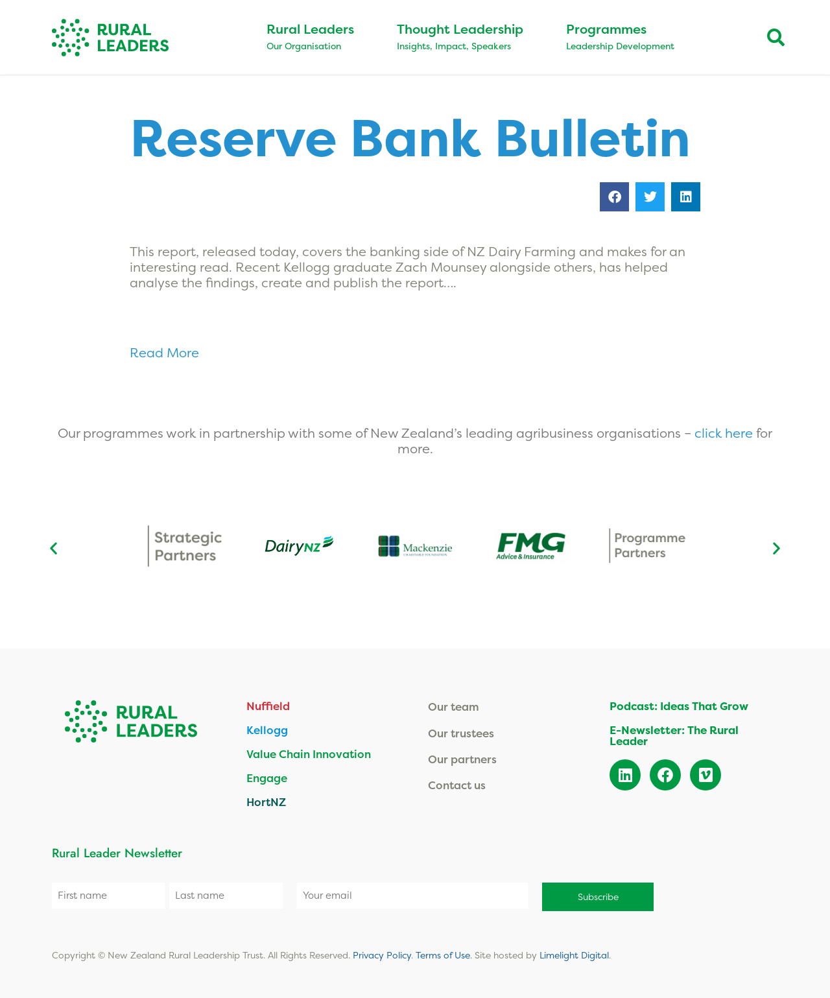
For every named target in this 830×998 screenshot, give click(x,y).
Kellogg (267, 729)
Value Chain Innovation (308, 753)
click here (725, 433)
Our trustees (461, 733)
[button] (614, 196)
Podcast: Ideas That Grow (679, 705)
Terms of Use (443, 953)
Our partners (462, 759)
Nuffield (268, 705)
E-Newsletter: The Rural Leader (674, 735)
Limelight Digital (574, 953)
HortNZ (266, 801)
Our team (453, 706)
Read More (166, 352)
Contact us (457, 785)
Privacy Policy (382, 953)
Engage (266, 777)
